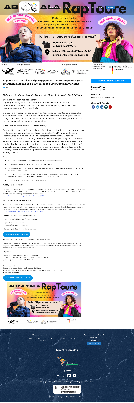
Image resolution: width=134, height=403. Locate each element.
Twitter (97, 107)
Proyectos (86, 7)
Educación (68, 7)
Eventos (77, 7)
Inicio (44, 7)
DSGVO (82, 397)
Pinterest (110, 107)
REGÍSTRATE (94, 343)
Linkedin (102, 107)
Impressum (70, 397)
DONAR (110, 7)
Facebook (93, 107)
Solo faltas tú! (94, 340)
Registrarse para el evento (111, 81)
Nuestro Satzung (55, 397)
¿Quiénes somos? (54, 7)
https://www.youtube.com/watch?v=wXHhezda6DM (23, 196)
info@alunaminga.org (67, 338)
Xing (106, 107)
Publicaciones (97, 7)
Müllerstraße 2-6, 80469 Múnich (103, 97)
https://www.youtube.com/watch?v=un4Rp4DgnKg (23, 211)
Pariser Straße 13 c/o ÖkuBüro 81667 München (40, 339)
